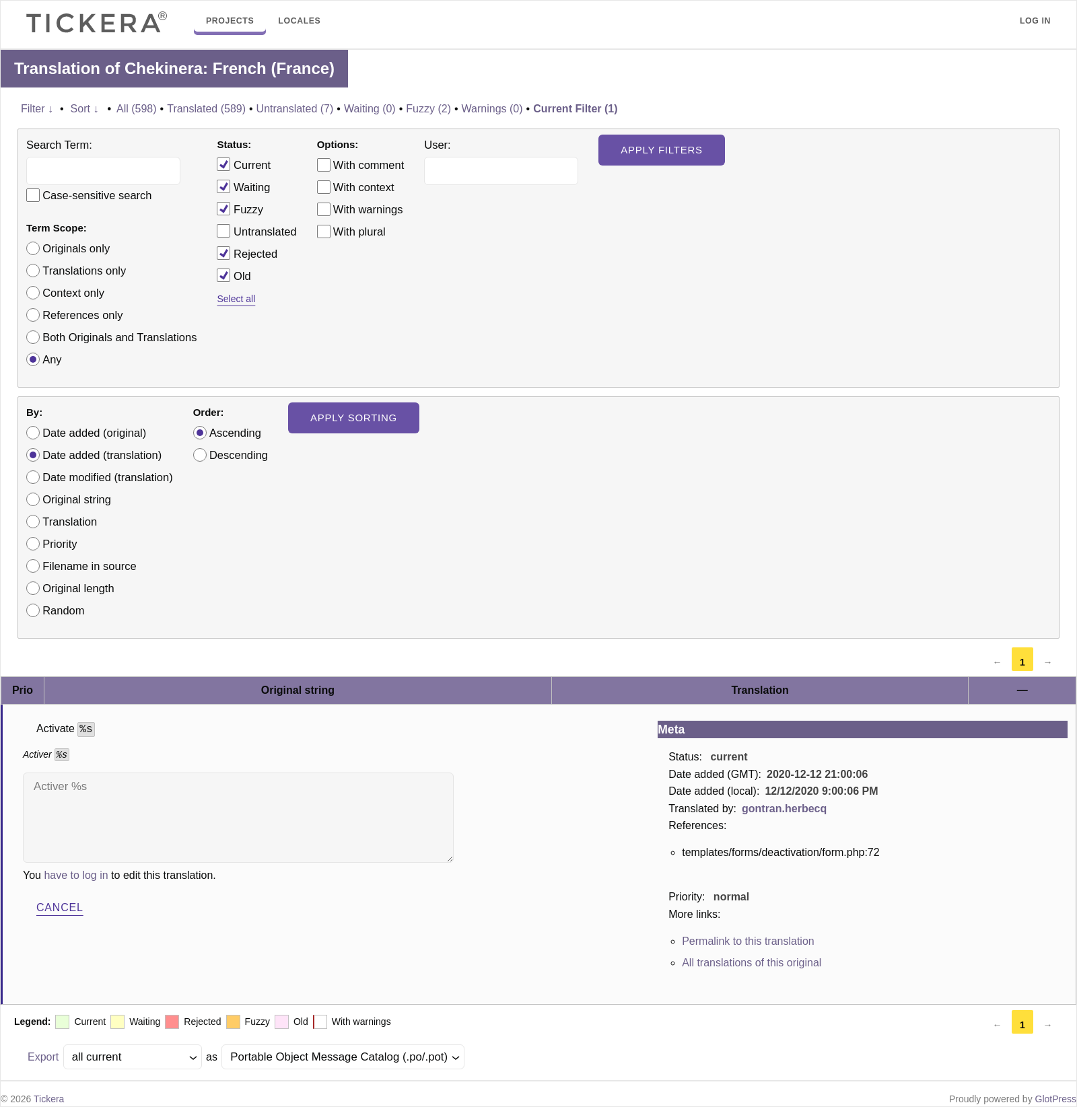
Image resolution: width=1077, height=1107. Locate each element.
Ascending (235, 433)
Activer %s (238, 818)
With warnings (368, 209)
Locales (299, 21)
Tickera (49, 1099)
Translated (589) (206, 108)
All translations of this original (751, 962)
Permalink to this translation (748, 941)
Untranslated (256, 231)
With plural (359, 231)
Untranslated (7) (295, 108)
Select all (236, 298)
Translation (69, 521)
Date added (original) (94, 433)
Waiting (243, 186)
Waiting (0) (370, 108)
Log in (1035, 21)
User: (437, 145)
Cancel (59, 907)
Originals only (76, 248)
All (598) (136, 108)
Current (244, 164)
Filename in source (89, 566)
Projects (230, 21)
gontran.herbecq (784, 808)
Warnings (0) (492, 108)
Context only (73, 293)
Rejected (247, 253)
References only (82, 315)
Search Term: (59, 145)
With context (363, 187)
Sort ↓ (85, 108)
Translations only (84, 270)
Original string (76, 499)
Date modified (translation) (107, 477)
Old (233, 275)
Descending (238, 455)
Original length (78, 588)
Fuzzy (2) (428, 108)
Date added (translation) (102, 455)
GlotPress (1055, 1099)
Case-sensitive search (96, 195)
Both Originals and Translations (119, 337)
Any (51, 359)
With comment (368, 165)
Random (63, 610)
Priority (59, 544)
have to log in (76, 875)
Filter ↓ (37, 108)
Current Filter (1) (575, 108)
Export (43, 1057)
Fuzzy (240, 208)
